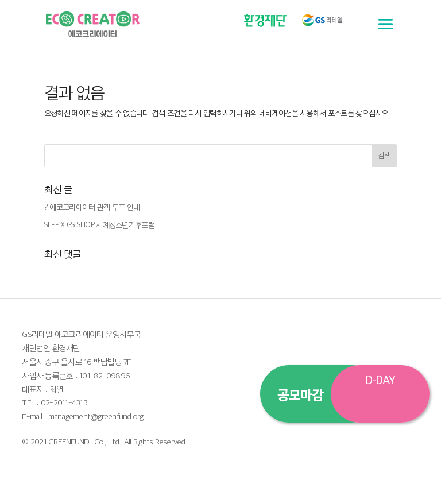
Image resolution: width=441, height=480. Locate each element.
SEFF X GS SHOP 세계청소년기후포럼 (99, 224)
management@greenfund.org (96, 416)
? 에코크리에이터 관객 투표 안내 (92, 206)
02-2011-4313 (64, 402)
